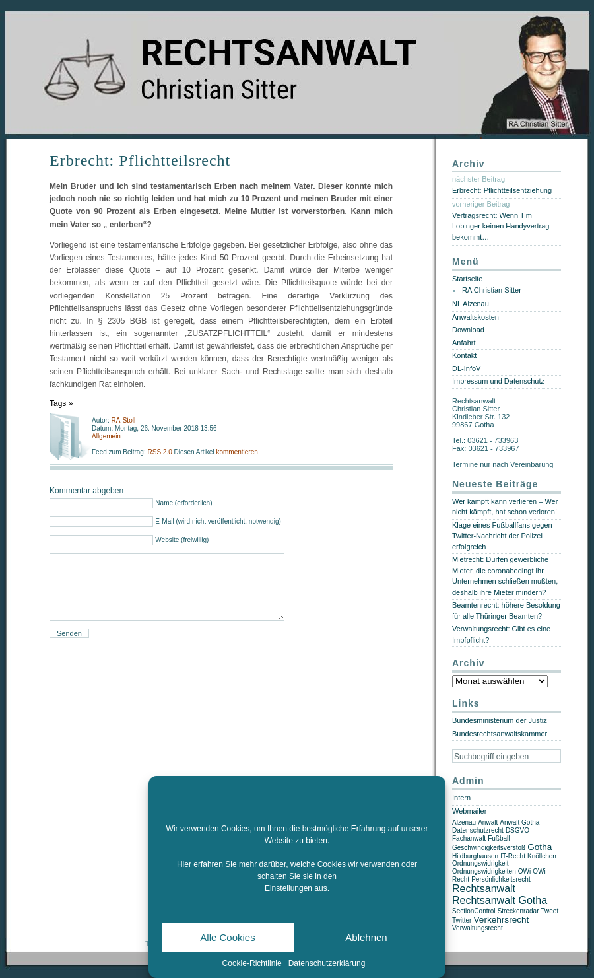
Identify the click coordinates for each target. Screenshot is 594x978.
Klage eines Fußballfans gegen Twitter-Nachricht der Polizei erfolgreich (502, 536)
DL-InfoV (466, 368)
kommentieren (236, 452)
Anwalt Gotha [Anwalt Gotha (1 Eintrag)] (519, 822)
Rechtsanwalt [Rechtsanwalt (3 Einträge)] (483, 888)
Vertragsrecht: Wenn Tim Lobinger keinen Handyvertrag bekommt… (500, 226)
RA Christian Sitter (491, 290)
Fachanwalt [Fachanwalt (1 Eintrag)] (469, 838)
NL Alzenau (470, 304)
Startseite (467, 279)
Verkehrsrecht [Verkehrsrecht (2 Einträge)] (501, 920)
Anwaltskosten (475, 317)
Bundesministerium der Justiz (499, 720)
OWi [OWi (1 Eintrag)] (524, 871)
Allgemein (106, 436)
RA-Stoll (123, 420)
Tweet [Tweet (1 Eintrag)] (550, 911)
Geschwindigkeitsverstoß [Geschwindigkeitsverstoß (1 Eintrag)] (488, 847)
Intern (461, 798)
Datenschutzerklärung (327, 963)
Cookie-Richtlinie (252, 963)
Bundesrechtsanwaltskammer (499, 734)
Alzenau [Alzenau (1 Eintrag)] (464, 822)
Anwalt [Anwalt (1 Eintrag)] (488, 822)
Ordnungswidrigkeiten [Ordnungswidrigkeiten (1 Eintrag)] (484, 871)
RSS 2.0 (160, 452)
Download (468, 329)
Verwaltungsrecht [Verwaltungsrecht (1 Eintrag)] (477, 928)
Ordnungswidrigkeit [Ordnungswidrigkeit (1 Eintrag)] (480, 863)
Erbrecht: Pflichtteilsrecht (140, 160)
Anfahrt (463, 343)
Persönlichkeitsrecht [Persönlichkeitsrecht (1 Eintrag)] (500, 879)
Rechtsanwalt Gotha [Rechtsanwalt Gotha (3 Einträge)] (499, 900)
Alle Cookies (227, 937)
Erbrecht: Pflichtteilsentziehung (502, 190)
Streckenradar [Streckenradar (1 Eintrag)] (518, 911)
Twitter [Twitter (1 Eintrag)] (461, 920)
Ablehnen (366, 937)
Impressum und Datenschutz (498, 381)
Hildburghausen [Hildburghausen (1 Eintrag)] (475, 856)
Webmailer (469, 811)
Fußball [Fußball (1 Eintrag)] (499, 838)
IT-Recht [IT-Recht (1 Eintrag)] (512, 856)
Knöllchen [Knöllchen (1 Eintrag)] (541, 856)
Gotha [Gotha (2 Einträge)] (539, 847)
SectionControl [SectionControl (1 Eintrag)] (474, 911)
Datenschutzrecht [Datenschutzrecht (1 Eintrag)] (478, 830)
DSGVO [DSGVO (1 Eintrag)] (517, 830)
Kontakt (464, 355)
